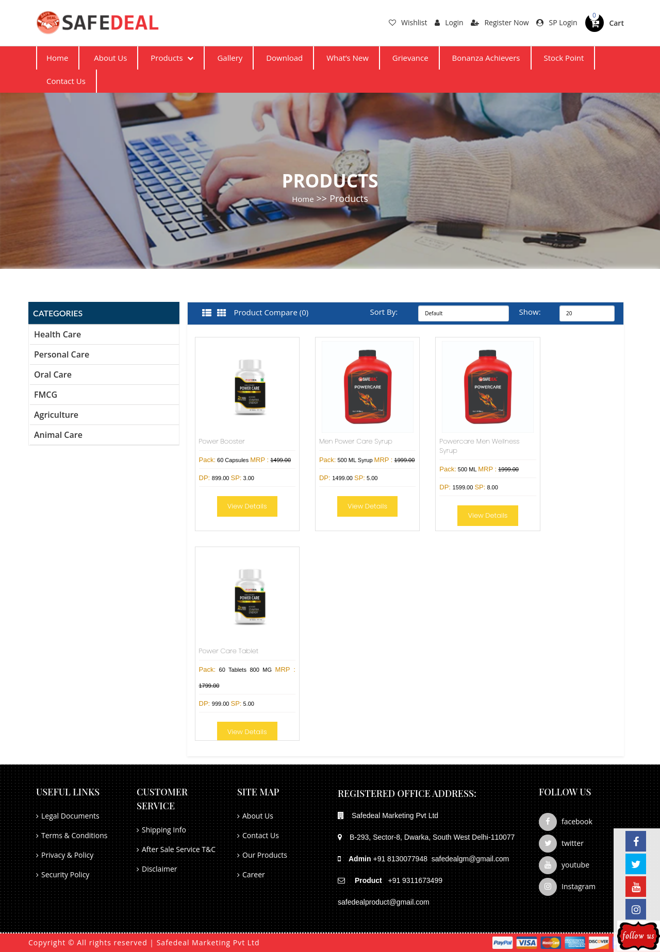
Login (449, 22)
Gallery (229, 58)
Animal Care (58, 434)
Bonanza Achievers (486, 58)
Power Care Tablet (229, 651)
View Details (247, 506)
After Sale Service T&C (179, 849)
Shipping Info (164, 830)
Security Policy (65, 874)
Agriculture (56, 414)
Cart (616, 23)
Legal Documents (70, 816)
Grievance (410, 58)
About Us (110, 58)
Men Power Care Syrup (355, 441)
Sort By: (384, 312)
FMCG (45, 394)
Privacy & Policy (67, 855)
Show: (529, 312)
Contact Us (66, 81)
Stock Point (563, 58)
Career (253, 874)
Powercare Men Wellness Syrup (479, 446)
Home (57, 58)
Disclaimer (159, 869)
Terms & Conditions (74, 835)
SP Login (556, 22)
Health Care (57, 334)
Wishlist (408, 22)
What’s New (347, 58)
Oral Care (53, 374)
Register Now (500, 22)
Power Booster (222, 441)
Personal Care (61, 354)
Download (284, 58)
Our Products (264, 855)
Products (172, 58)
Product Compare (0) (271, 312)
